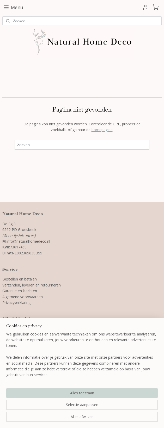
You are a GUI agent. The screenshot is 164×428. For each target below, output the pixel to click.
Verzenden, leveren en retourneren (32, 285)
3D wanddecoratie (17, 328)
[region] (47, 387)
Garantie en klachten (19, 290)
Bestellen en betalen (19, 279)
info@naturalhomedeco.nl (28, 241)
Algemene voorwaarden (22, 296)
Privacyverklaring (17, 302)
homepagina (102, 129)
